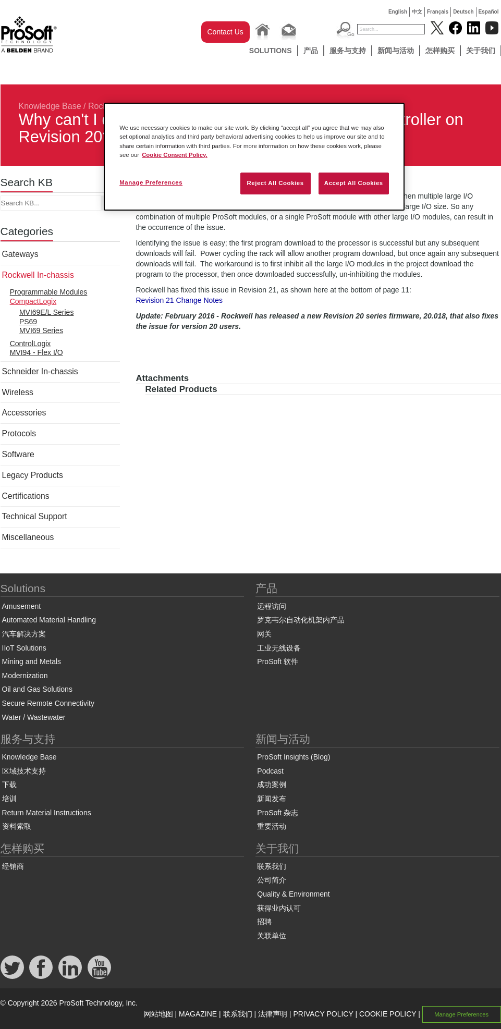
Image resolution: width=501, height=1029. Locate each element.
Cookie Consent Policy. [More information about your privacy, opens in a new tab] (174, 155)
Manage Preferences (461, 1014)
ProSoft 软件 (277, 661)
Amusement (21, 606)
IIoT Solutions (24, 648)
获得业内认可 (279, 908)
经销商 (13, 866)
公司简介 (271, 880)
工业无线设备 (279, 648)
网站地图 (158, 1014)
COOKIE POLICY (387, 1014)
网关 (264, 634)
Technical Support (34, 516)
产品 (310, 50)
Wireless (17, 392)
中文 (417, 12)
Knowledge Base (50, 106)
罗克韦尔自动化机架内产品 (301, 620)
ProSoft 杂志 (277, 812)
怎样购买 (440, 50)
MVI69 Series (41, 330)
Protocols (19, 433)
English (397, 12)
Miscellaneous (28, 537)
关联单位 (271, 936)
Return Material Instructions (46, 812)
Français (437, 12)
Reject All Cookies (275, 183)
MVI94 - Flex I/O (36, 352)
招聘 (264, 921)
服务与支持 (347, 50)
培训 (9, 798)
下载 (9, 784)
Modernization (25, 675)
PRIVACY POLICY (323, 1014)
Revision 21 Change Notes (179, 300)
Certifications (26, 496)
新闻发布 (271, 798)
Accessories (24, 412)
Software (18, 454)
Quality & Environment (293, 894)
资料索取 (16, 826)
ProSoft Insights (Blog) (293, 757)
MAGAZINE (198, 1014)
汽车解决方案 (24, 634)
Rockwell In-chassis (38, 275)
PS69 (28, 321)
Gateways (20, 254)
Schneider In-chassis (40, 371)
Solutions (270, 50)
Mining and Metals (32, 661)
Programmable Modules (49, 292)
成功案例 (271, 784)
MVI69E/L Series (46, 312)
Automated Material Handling (49, 620)
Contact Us (225, 32)
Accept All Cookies (353, 183)
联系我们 (271, 866)
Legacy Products (32, 475)
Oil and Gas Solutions (37, 689)
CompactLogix (33, 301)
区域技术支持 (24, 771)
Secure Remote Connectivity (48, 703)
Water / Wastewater (34, 717)
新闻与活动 (395, 50)
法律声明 (272, 1014)
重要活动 (271, 826)
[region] (254, 156)
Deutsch (463, 12)
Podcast (270, 771)
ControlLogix (30, 343)
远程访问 (271, 606)
